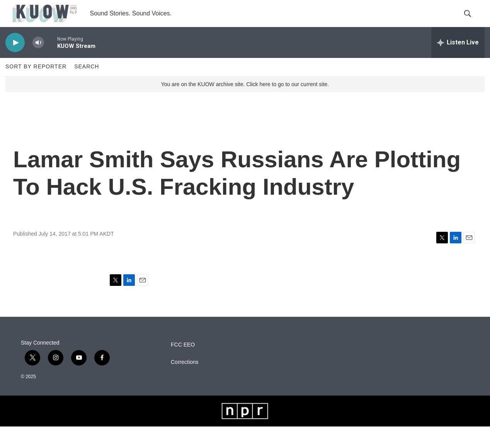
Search (86, 80)
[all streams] (458, 56)
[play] (15, 56)
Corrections (185, 376)
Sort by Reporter (35, 80)
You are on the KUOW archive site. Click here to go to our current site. (245, 98)
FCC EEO (183, 358)
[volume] (38, 56)
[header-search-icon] (472, 20)
